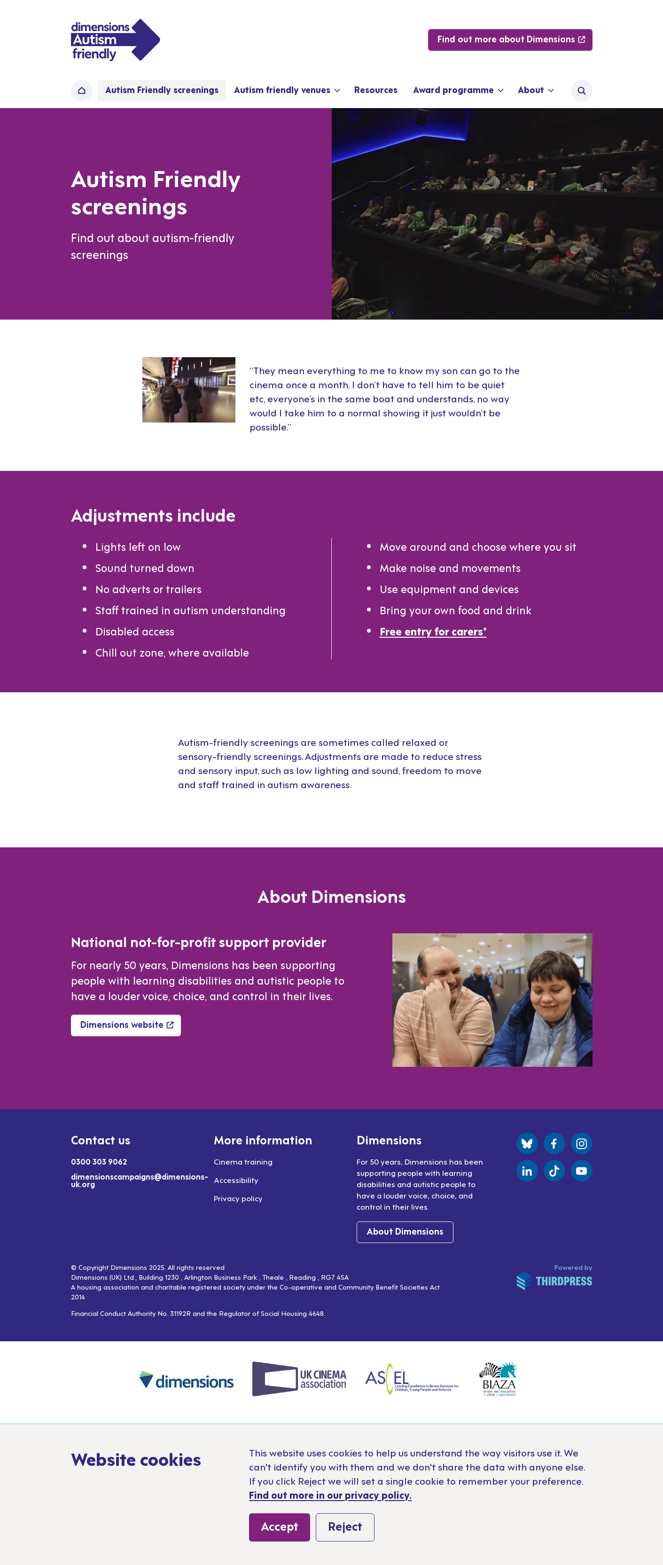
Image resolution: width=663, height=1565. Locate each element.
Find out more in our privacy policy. (330, 1494)
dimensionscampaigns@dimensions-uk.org (139, 1180)
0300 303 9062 (99, 1161)
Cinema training (243, 1161)
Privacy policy (238, 1198)
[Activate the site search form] (582, 91)
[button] (286, 91)
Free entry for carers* (433, 630)
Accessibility (236, 1179)
